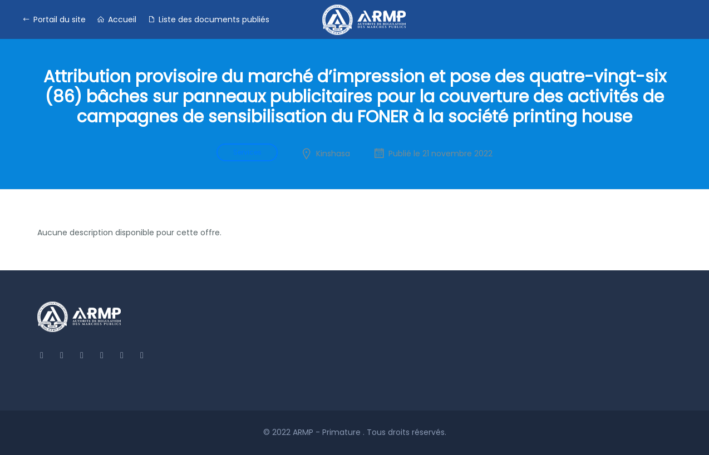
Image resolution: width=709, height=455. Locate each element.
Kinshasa (333, 153)
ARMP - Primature (328, 432)
